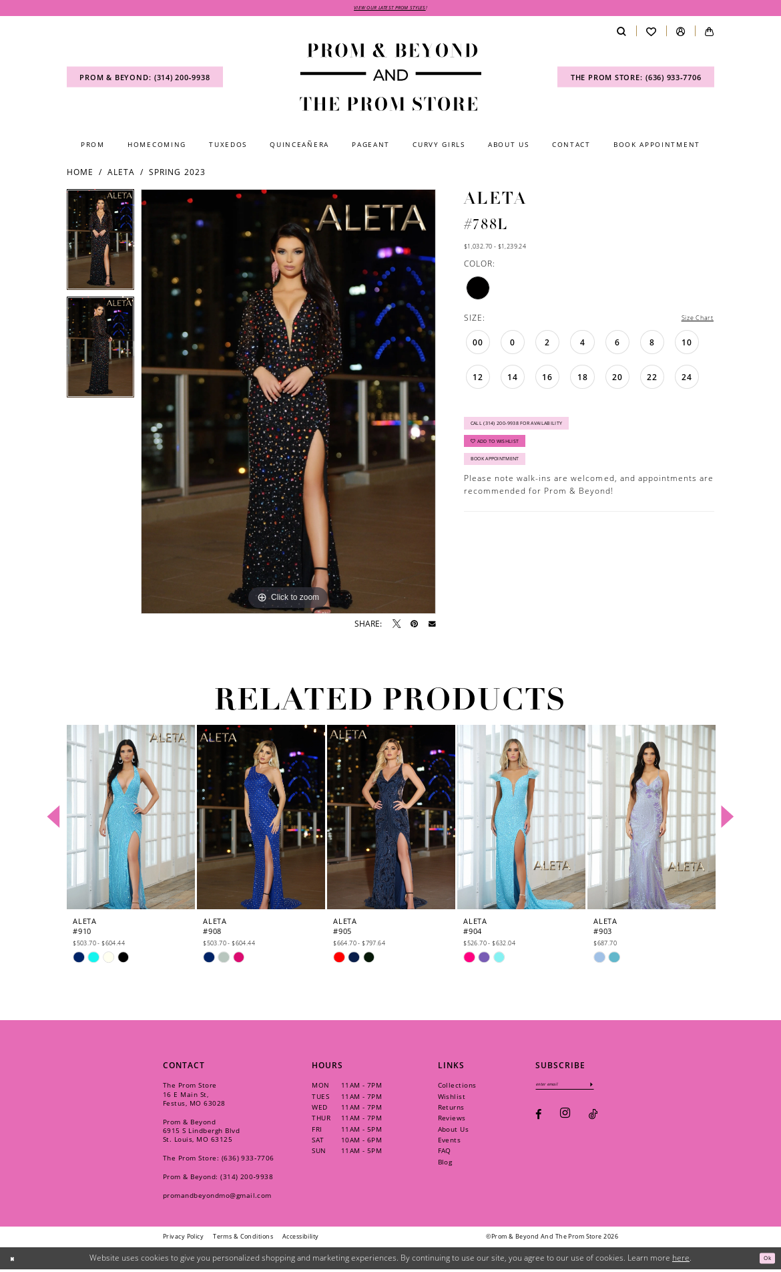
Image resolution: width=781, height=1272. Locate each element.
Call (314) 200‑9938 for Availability (533, 431)
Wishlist (452, 1098)
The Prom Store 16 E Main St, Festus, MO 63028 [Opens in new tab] (194, 1096)
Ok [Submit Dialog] (764, 1260)
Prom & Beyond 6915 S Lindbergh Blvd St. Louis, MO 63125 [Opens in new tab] (201, 1133)
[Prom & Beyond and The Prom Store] (390, 79)
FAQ (444, 1153)
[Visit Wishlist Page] (651, 34)
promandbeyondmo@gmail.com (217, 1198)
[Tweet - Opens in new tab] (397, 627)
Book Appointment (505, 480)
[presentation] (131, 819)
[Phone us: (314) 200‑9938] (145, 79)
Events (449, 1142)
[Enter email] (576, 1088)
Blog (445, 1164)
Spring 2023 (177, 174)
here (681, 1260)
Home (80, 174)
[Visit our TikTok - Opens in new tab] (593, 1120)
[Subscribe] (613, 1088)
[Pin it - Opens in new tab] (414, 627)
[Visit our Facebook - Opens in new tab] (538, 1120)
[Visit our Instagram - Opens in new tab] (565, 1120)
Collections (457, 1087)
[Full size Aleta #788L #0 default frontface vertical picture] (288, 404)
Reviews (452, 1120)
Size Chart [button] (692, 321)
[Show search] (621, 34)
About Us (453, 1131)
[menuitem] (145, 79)
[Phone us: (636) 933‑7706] (635, 79)
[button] (680, 34)
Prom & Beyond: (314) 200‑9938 (218, 1179)
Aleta (121, 174)
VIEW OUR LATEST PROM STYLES (390, 9)
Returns (451, 1109)
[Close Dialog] (15, 1260)
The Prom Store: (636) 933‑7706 (218, 1160)
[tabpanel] (100, 245)
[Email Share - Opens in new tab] (432, 627)
